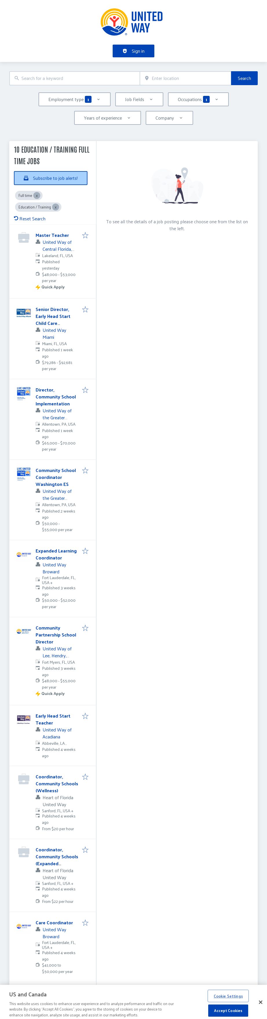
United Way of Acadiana (57, 733)
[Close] (260, 1008)
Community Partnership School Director (56, 634)
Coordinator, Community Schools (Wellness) (57, 783)
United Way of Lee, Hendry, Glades (57, 655)
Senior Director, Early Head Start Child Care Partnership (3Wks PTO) (55, 323)
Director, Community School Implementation (56, 396)
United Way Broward (54, 568)
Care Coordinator (54, 922)
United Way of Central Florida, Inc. (57, 249)
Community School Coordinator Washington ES (56, 477)
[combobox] (74, 78)
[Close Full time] (36, 195)
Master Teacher (52, 235)
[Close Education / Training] (55, 207)
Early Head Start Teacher (53, 719)
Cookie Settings (228, 1001)
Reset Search (29, 218)
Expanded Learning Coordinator (56, 554)
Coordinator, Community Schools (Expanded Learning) (57, 860)
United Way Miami (54, 333)
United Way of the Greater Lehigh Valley (57, 417)
